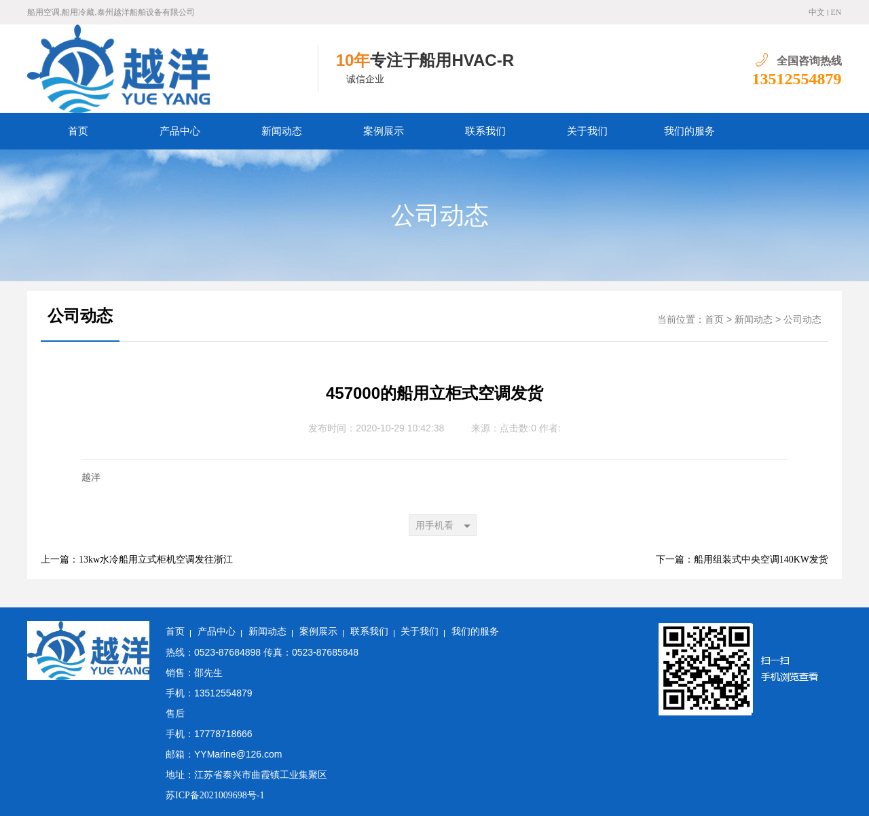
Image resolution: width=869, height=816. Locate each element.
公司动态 (440, 215)
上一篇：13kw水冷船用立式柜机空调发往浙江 (137, 559)
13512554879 (797, 79)
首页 (78, 131)
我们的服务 (689, 131)
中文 (817, 12)
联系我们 (485, 131)
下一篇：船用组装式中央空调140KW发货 (742, 559)
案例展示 (383, 131)
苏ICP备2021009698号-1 (215, 795)
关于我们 (587, 131)
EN (836, 12)
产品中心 (180, 131)
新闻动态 (281, 131)
